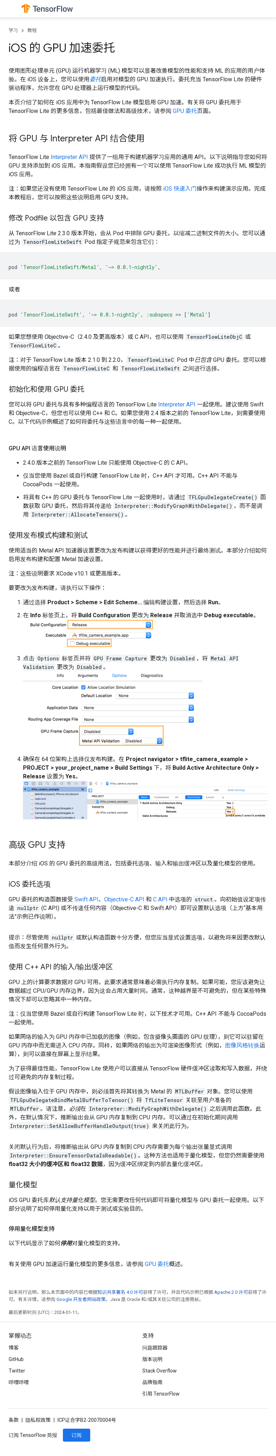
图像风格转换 (242, 1045)
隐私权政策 (38, 1420)
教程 (32, 30)
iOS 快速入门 (180, 188)
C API (160, 899)
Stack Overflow (159, 1371)
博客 (14, 1348)
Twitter (17, 1371)
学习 (13, 30)
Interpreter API (69, 157)
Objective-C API (124, 899)
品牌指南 (152, 1382)
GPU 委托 (185, 111)
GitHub (16, 1359)
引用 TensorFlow (161, 1394)
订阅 (77, 1435)
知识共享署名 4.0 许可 (120, 1292)
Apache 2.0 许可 (231, 1292)
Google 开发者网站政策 (81, 1299)
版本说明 (152, 1359)
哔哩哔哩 (19, 1382)
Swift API (86, 899)
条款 (14, 1420)
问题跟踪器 (154, 1348)
